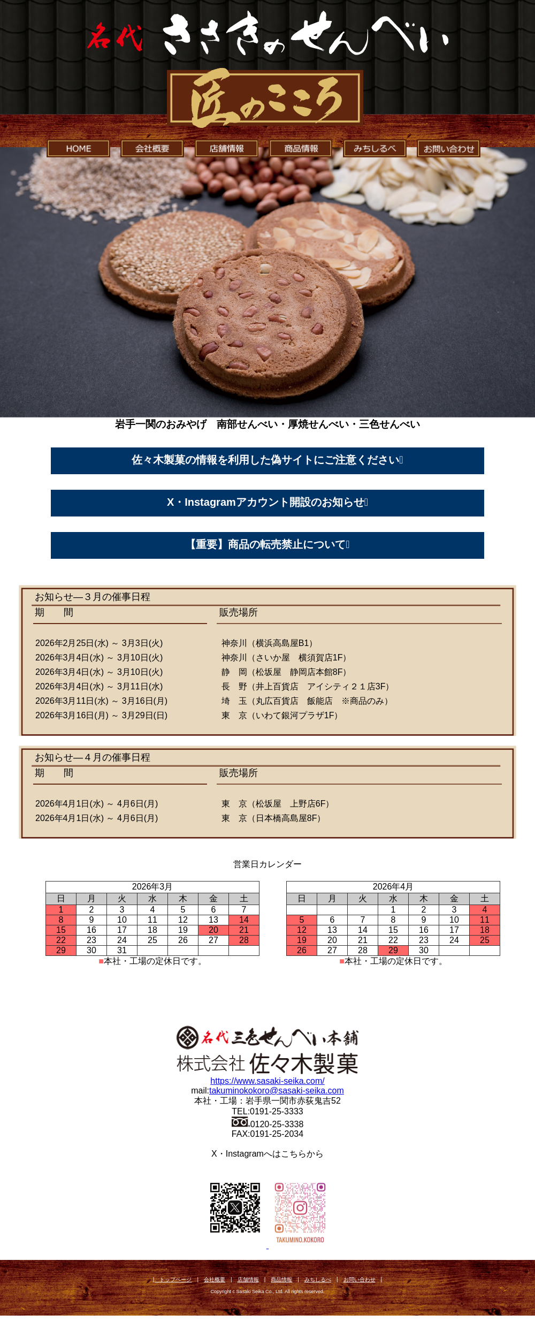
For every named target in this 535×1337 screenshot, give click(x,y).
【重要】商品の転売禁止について (265, 544)
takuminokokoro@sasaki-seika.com (276, 1090)
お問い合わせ (359, 1279)
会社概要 (214, 1279)
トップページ (175, 1279)
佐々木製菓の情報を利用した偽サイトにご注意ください (265, 460)
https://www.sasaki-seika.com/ (267, 1080)
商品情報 (281, 1279)
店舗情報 (248, 1279)
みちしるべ (317, 1279)
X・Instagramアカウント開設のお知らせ (265, 502)
